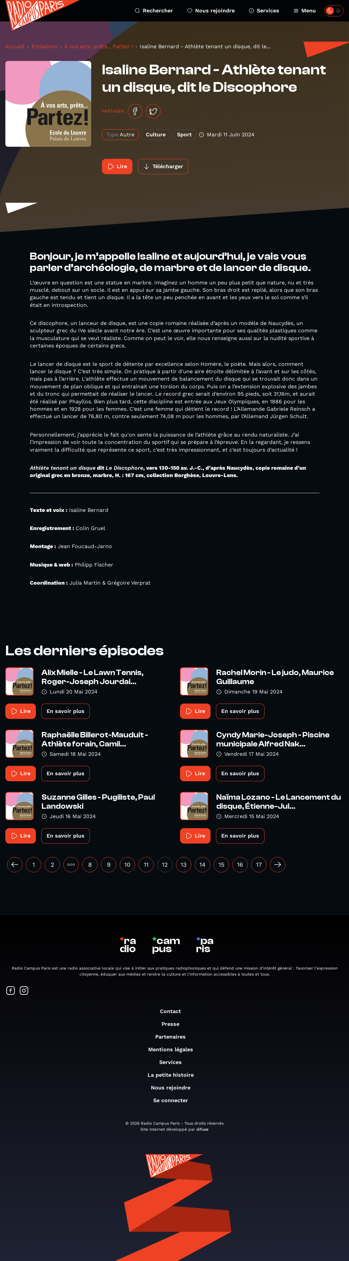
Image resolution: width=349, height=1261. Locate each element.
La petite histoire (174, 1075)
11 (146, 864)
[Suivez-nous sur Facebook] (10, 991)
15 (221, 864)
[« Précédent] (14, 864)
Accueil (14, 46)
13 (184, 864)
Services (264, 10)
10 (127, 864)
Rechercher (154, 10)
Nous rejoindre (211, 10)
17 (259, 864)
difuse (202, 1129)
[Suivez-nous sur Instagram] (24, 991)
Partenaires (173, 1037)
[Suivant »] (277, 864)
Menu (304, 10)
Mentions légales (174, 1049)
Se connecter (174, 1100)
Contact (174, 1011)
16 (240, 864)
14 (202, 864)
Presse (174, 1024)
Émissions (44, 46)
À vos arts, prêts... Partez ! (98, 46)
